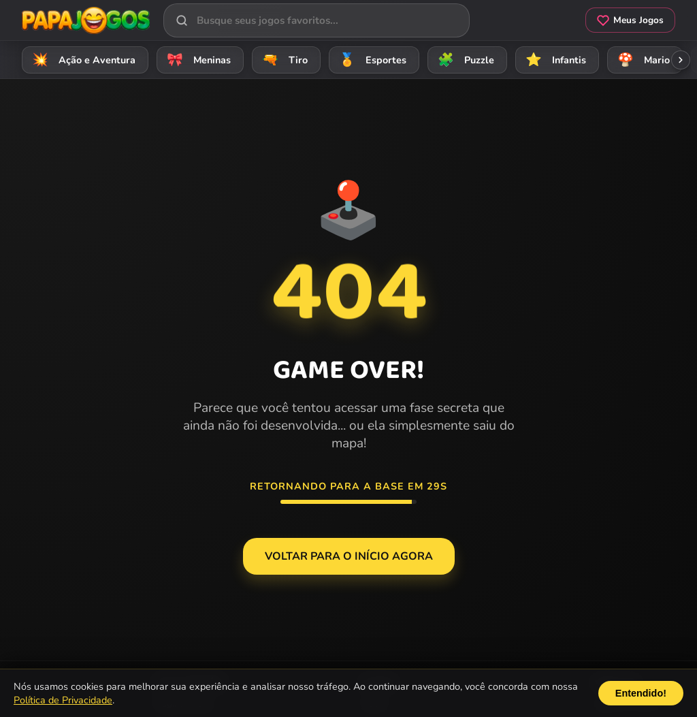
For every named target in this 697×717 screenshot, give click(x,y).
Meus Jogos (630, 20)
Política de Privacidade (63, 700)
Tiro (283, 59)
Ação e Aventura (81, 59)
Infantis (553, 59)
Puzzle (464, 59)
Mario (641, 59)
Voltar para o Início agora (349, 556)
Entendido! (640, 693)
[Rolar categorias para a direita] (680, 59)
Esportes (370, 59)
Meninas (197, 59)
